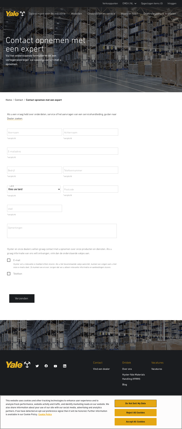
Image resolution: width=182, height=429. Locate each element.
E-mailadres (14, 151)
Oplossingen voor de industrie (47, 13)
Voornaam (13, 132)
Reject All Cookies (135, 413)
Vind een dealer (101, 368)
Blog (124, 384)
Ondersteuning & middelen (159, 13)
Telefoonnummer (73, 170)
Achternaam (70, 132)
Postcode (69, 189)
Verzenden (22, 298)
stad (10, 208)
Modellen (76, 13)
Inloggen (172, 3)
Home (9, 99)
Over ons (127, 368)
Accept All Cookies (135, 422)
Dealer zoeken (14, 118)
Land (12, 186)
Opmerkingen (15, 227)
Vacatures (156, 368)
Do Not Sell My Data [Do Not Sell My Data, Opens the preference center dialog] (135, 403)
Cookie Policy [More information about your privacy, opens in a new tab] (45, 414)
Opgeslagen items (152, 3)
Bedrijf (11, 170)
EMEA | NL (129, 3)
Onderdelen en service (101, 13)
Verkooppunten (110, 3)
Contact (19, 99)
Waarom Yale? (129, 13)
